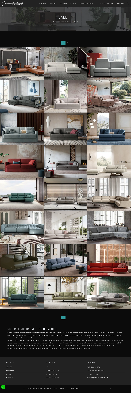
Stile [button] (72, 35)
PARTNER (9, 374)
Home (55, 21)
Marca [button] (32, 35)
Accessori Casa (86, 3)
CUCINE (49, 367)
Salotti (75, 21)
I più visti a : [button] (99, 35)
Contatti (121, 3)
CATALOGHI (10, 370)
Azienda (42, 3)
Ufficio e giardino (105, 3)
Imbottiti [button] (45, 35)
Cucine (53, 3)
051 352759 (93, 374)
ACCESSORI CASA (52, 374)
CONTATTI (9, 378)
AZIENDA (9, 367)
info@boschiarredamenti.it (99, 378)
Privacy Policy (74, 389)
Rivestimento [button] (58, 35)
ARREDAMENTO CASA (53, 370)
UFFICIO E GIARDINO (53, 378)
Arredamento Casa (68, 3)
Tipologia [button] (85, 35)
